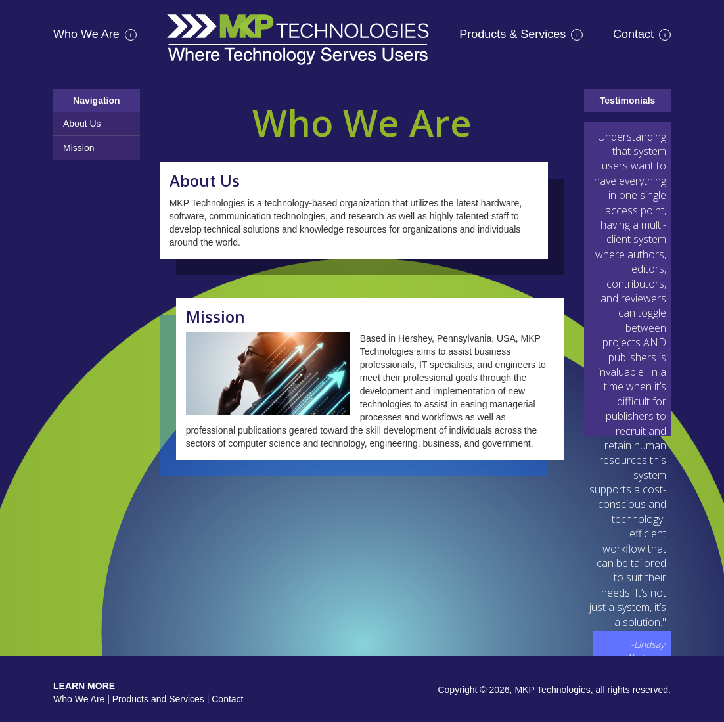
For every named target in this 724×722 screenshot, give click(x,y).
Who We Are (95, 34)
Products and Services (158, 699)
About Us (82, 123)
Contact (642, 34)
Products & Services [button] (521, 34)
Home (297, 44)
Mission (78, 148)
